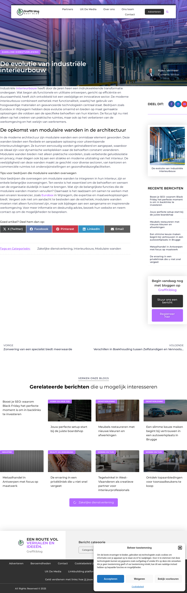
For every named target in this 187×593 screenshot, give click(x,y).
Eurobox (47, 195)
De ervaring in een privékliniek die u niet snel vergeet (165, 259)
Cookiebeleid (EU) (86, 563)
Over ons (109, 8)
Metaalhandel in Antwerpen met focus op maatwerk (166, 248)
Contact (130, 13)
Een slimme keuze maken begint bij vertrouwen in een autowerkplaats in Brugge (166, 237)
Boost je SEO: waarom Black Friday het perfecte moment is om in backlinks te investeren (166, 200)
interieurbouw (26, 88)
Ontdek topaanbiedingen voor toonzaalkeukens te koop (164, 482)
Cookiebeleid (138, 587)
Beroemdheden (40, 563)
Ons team (128, 8)
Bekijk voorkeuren (168, 578)
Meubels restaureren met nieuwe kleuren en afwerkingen (164, 224)
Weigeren (139, 578)
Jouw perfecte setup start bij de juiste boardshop (166, 213)
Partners (67, 8)
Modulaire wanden (108, 248)
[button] (180, 547)
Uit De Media (88, 8)
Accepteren (110, 578)
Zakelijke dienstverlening (20, 52)
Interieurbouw (84, 248)
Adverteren (16, 563)
